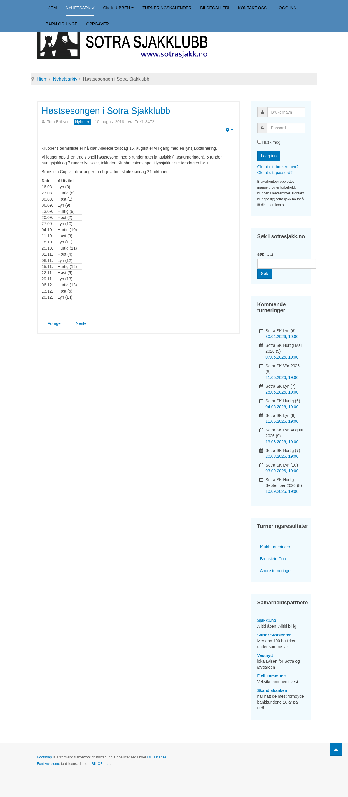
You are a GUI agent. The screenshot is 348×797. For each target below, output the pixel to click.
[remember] (259, 142)
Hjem (51, 8)
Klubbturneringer (275, 546)
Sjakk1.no (266, 620)
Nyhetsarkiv (80, 8)
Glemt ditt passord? (275, 172)
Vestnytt (265, 655)
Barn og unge (62, 24)
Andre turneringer (276, 570)
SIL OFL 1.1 (101, 764)
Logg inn (286, 8)
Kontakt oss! (253, 8)
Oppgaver (97, 24)
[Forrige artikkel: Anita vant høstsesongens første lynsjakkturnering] (54, 323)
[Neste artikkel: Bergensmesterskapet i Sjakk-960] (81, 323)
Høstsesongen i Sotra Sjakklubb (106, 111)
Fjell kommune (271, 676)
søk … (263, 254)
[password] (286, 128)
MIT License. (157, 757)
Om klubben (118, 8)
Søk (264, 273)
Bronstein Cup (273, 558)
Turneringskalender (166, 8)
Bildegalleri (214, 8)
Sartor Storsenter (274, 635)
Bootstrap (44, 757)
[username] (286, 112)
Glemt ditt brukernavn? (278, 166)
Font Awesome (48, 764)
